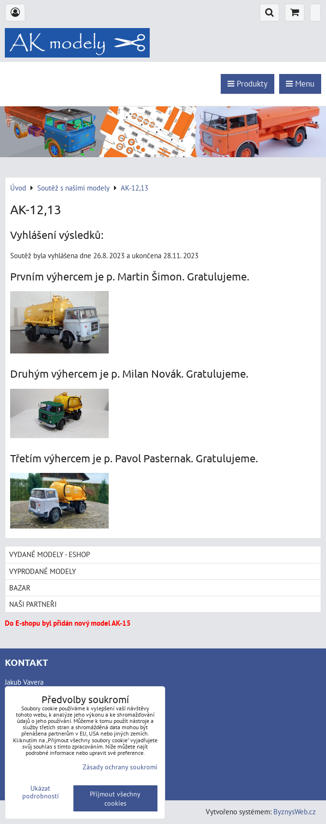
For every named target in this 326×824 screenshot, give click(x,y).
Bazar (19, 587)
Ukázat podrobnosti (40, 792)
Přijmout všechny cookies (115, 798)
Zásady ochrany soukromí (120, 766)
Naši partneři (33, 604)
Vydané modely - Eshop (49, 554)
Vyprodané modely (42, 571)
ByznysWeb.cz (294, 811)
